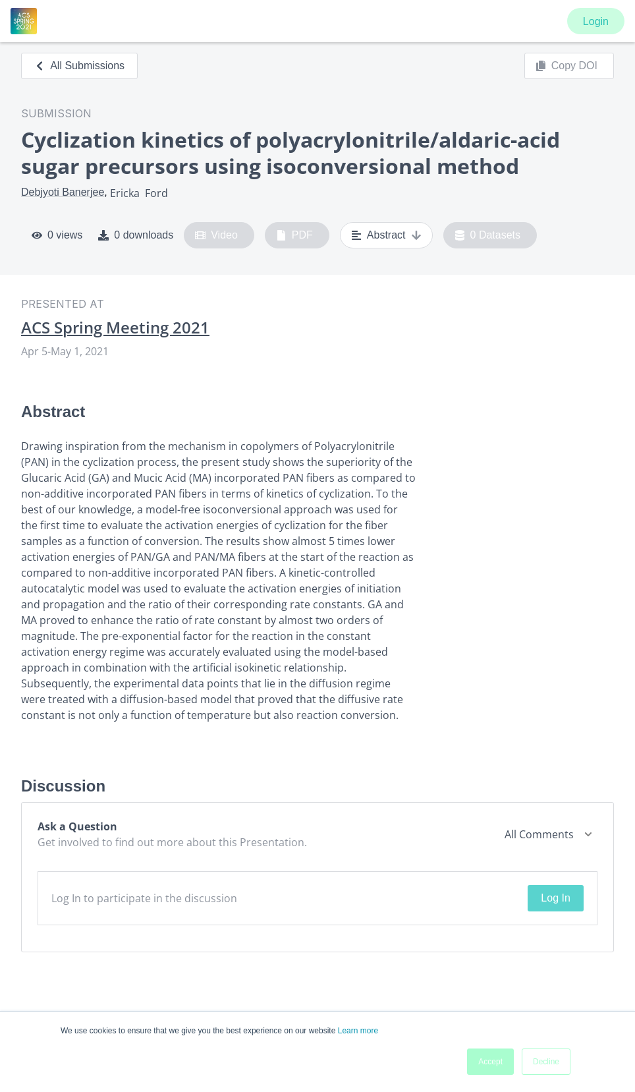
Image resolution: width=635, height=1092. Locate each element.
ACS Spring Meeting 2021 (115, 327)
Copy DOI (566, 65)
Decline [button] (546, 1061)
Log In (555, 898)
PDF (294, 235)
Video (216, 235)
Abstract (386, 235)
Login (596, 21)
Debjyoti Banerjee (62, 192)
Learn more (358, 1030)
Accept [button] (490, 1061)
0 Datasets (488, 235)
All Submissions (79, 65)
